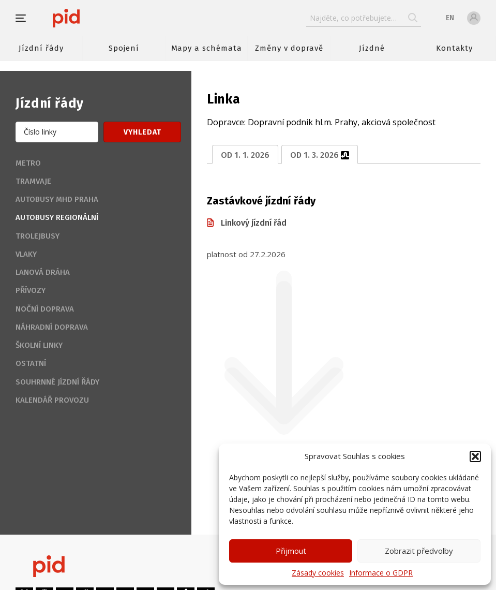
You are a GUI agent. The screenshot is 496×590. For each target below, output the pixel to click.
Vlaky (26, 254)
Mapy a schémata (206, 48)
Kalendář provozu (52, 400)
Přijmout (291, 550)
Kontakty (454, 48)
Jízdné (372, 48)
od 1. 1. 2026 (245, 155)
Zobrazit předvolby (419, 550)
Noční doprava (45, 309)
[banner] (97, 18)
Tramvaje (33, 181)
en (450, 17)
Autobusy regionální (57, 217)
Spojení (124, 48)
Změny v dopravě (289, 48)
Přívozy (31, 290)
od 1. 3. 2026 (319, 155)
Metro (28, 163)
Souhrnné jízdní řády (57, 382)
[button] (475, 456)
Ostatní (31, 363)
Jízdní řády (41, 48)
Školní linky (39, 345)
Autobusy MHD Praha (57, 199)
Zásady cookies (318, 573)
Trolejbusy (37, 236)
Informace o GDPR (381, 573)
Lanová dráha (43, 272)
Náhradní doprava (52, 327)
